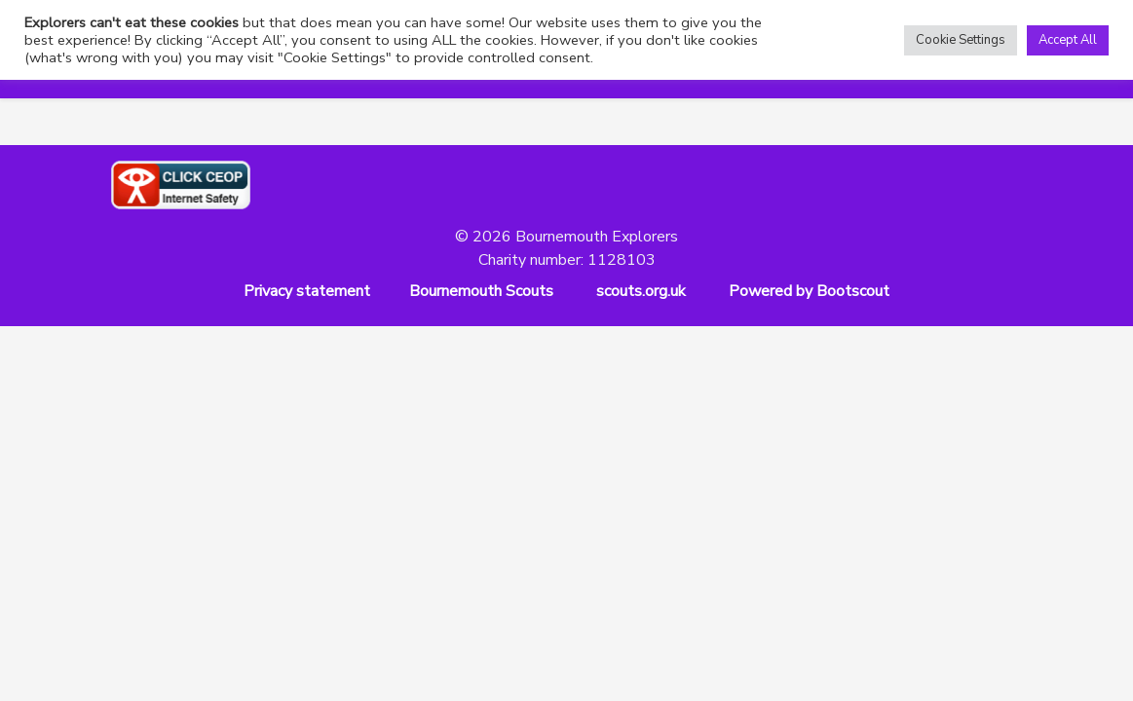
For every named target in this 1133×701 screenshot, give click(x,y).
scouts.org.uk (641, 291)
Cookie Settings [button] (960, 40)
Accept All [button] (1068, 40)
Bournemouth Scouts (481, 291)
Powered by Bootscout (809, 291)
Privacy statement (307, 291)
